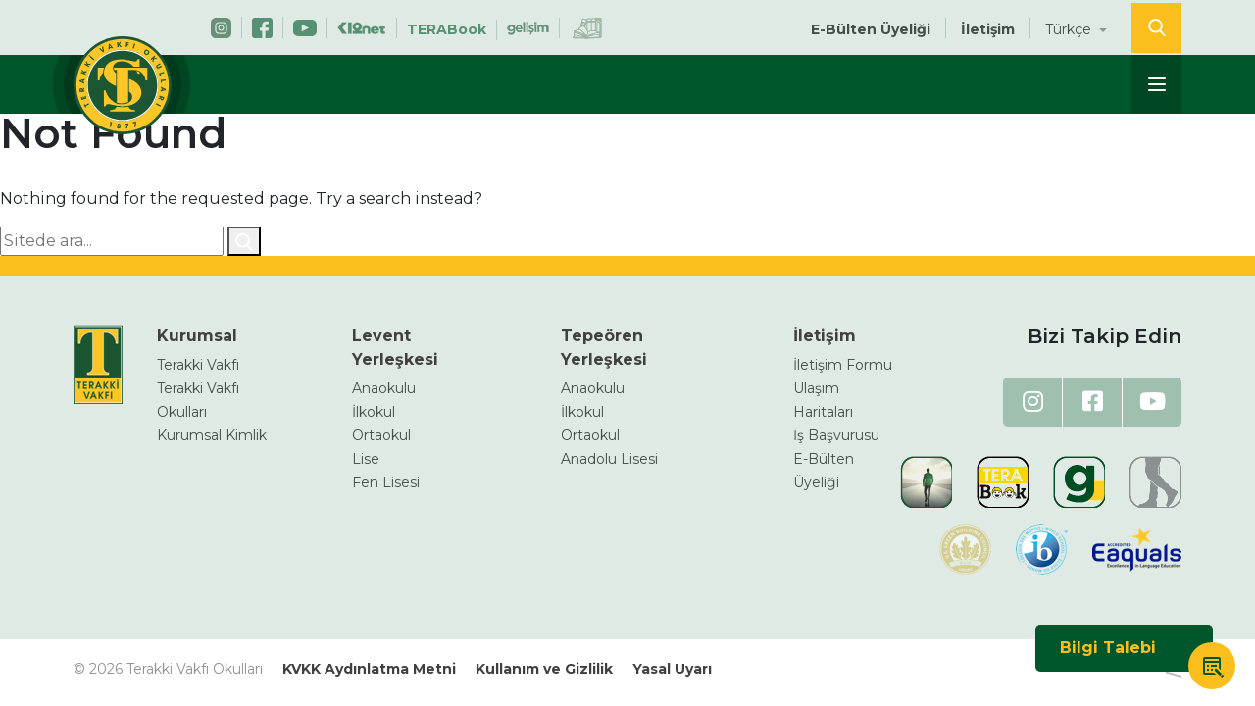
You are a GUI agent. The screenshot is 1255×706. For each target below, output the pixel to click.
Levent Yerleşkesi (395, 348)
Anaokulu (384, 388)
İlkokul (373, 412)
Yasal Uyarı (672, 669)
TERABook (446, 29)
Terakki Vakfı (198, 365)
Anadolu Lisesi (609, 459)
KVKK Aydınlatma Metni (369, 669)
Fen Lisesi (386, 482)
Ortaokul (381, 435)
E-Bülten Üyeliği (870, 29)
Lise (365, 459)
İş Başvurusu (836, 435)
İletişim (988, 29)
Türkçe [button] (1070, 29)
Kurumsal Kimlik (212, 435)
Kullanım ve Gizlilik (544, 669)
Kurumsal (197, 336)
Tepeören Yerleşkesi (604, 348)
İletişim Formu (842, 365)
